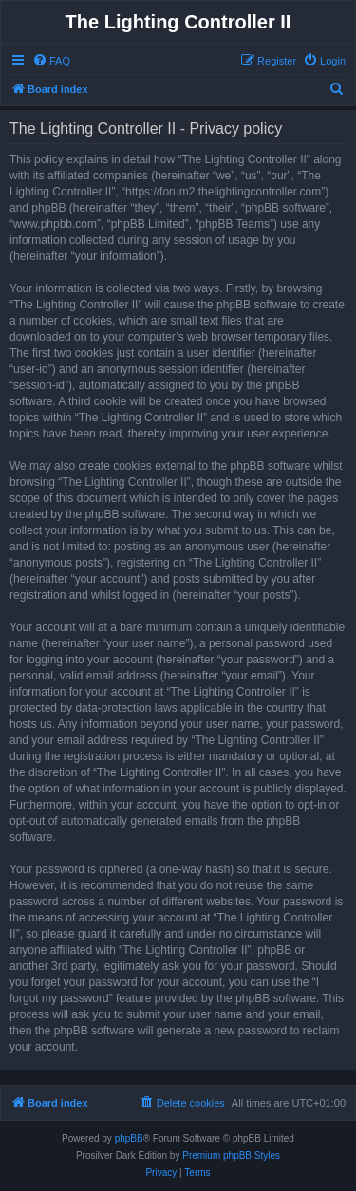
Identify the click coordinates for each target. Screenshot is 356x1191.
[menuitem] (51, 60)
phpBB (129, 1138)
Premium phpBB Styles (231, 1155)
